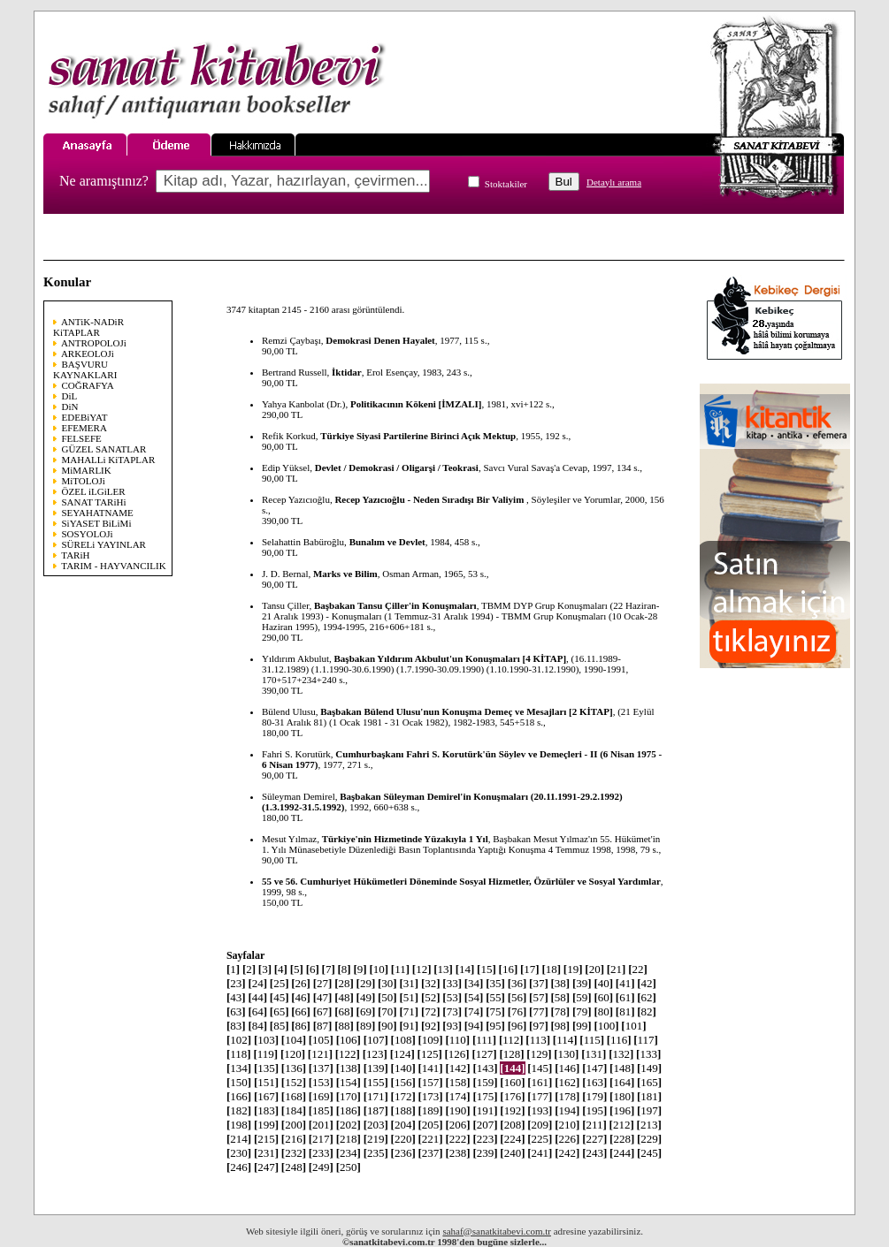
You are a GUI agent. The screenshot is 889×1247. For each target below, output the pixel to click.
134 (238, 1068)
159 (484, 1082)
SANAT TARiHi (94, 502)
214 (238, 1138)
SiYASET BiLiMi (97, 523)
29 (366, 983)
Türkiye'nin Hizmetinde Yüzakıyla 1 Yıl (405, 838)
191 (484, 1110)
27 (323, 983)
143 (484, 1068)
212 (621, 1124)
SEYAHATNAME (98, 512)
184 (293, 1110)
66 (300, 1011)
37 (538, 983)
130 (566, 1054)
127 (483, 1054)
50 (387, 997)
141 (430, 1068)
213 (649, 1124)
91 (408, 1025)
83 (236, 1025)
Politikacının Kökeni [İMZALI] (416, 404)
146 (567, 1068)
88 (344, 1025)
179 (594, 1096)
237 (430, 1153)
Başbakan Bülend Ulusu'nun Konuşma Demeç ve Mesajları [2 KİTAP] (466, 711)
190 (457, 1110)
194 (567, 1110)
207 (484, 1124)
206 (457, 1124)
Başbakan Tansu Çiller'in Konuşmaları (395, 605)
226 (567, 1138)
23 (236, 983)
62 (646, 997)
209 (539, 1124)
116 (619, 1039)
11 (400, 969)
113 (537, 1039)
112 (511, 1039)
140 (403, 1068)
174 (457, 1096)
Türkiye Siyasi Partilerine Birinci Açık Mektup (418, 435)
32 (431, 983)
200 (293, 1124)
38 (561, 983)
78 (561, 1011)
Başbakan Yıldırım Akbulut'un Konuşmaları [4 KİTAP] (450, 658)
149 (649, 1068)
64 (257, 1011)
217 (321, 1138)
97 (538, 1025)
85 (279, 1025)
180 (621, 1096)
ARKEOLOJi (87, 353)
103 (266, 1039)
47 (323, 997)
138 (348, 1068)
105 (321, 1039)
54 (474, 997)
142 (457, 1068)
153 (321, 1082)
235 (376, 1153)
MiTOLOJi (83, 480)
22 (638, 969)
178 (567, 1096)
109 (430, 1039)
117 (645, 1039)
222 (457, 1138)
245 (649, 1153)
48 (344, 997)
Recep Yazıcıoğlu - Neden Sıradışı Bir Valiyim (430, 499)
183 (266, 1110)
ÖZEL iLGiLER (94, 491)
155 (376, 1082)
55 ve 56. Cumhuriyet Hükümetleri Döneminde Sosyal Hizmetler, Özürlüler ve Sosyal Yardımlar (461, 881)
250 (348, 1167)
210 (567, 1124)
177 (539, 1096)
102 (238, 1039)
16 (508, 969)
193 (539, 1110)
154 (348, 1082)
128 (511, 1054)
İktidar (347, 372)
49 (366, 997)
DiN (70, 406)
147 (594, 1068)
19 (573, 969)
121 (320, 1054)
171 (376, 1096)
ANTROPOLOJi (93, 343)
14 (465, 969)
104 (293, 1039)
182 (238, 1110)
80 (603, 1011)
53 (452, 997)
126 (457, 1054)
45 (279, 997)
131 (593, 1054)
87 (323, 1025)
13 (443, 969)
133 (648, 1054)
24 (257, 983)
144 (512, 1068)
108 (403, 1039)
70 (387, 1011)
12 (422, 969)
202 (348, 1124)
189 (430, 1110)
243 (594, 1153)
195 (594, 1110)
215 (266, 1138)
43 (236, 997)
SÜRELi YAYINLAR (104, 544)
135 (266, 1068)
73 (452, 1011)
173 (430, 1096)
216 (293, 1138)
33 (452, 983)
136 (293, 1068)
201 (321, 1124)
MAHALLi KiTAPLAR (109, 459)
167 (266, 1096)
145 (539, 1068)
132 (621, 1054)
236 (403, 1153)
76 (517, 1011)
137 (321, 1068)
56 (517, 997)
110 (457, 1039)
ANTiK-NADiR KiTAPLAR (88, 327)
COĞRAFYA (88, 385)
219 (376, 1138)
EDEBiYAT (85, 417)
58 (561, 997)
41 (625, 983)
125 (430, 1054)
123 (375, 1054)
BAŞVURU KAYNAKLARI (85, 369)
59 (582, 997)
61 (625, 997)
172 (403, 1096)
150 (238, 1082)
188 (403, 1110)
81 (625, 1011)
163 (594, 1082)
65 (279, 1011)
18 (551, 969)
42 (646, 983)
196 (621, 1110)
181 (649, 1096)
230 (238, 1153)
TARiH (75, 555)
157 (430, 1082)
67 (323, 1011)
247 (266, 1167)
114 (565, 1039)
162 (567, 1082)
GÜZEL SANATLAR (104, 449)
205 (430, 1124)
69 (366, 1011)
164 (621, 1082)
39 (582, 983)
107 (376, 1039)
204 (403, 1124)
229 (649, 1138)
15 (486, 969)
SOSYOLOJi (87, 533)
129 (538, 1054)
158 (457, 1082)
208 (512, 1124)
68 (344, 1011)
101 (633, 1025)
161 (539, 1082)
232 (293, 1153)
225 (539, 1138)
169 (321, 1096)
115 (591, 1039)
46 (300, 997)
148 (621, 1068)
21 (616, 969)
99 (582, 1025)
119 (265, 1054)
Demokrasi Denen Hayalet (380, 340)
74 (474, 1011)
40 (603, 983)
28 (344, 983)
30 (387, 983)
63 (236, 1011)
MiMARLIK (86, 470)
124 (402, 1054)
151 (266, 1082)
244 (621, 1153)
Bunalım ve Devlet (387, 541)
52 (431, 997)
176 (512, 1096)
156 (403, 1082)
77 (538, 1011)
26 (300, 983)
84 (257, 1025)
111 (484, 1039)
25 (279, 983)
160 (512, 1082)
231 (266, 1153)
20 (594, 969)
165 (649, 1082)
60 (603, 997)
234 (348, 1153)
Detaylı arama (613, 182)
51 (408, 997)
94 (474, 1025)
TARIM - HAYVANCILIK (113, 565)
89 (366, 1025)
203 (376, 1124)
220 (403, 1138)
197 (649, 1110)
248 (293, 1167)
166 (238, 1096)
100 (606, 1025)
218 (348, 1138)
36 (517, 983)
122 (347, 1054)
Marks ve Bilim (345, 573)
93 (452, 1025)
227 (594, 1138)
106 (348, 1039)
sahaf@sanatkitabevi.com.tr (496, 1231)
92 (431, 1025)
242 (567, 1153)
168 (293, 1096)
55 (495, 997)
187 (376, 1110)
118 (238, 1054)
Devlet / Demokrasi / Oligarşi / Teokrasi (397, 467)
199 (266, 1124)
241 (539, 1153)
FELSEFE (82, 438)
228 (621, 1138)
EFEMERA (84, 427)
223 (484, 1138)
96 (517, 1025)
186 (348, 1110)
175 (484, 1096)
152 (293, 1082)
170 (348, 1096)
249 (321, 1167)
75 (495, 1011)
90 (387, 1025)
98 (561, 1025)
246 (238, 1167)
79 (582, 1011)
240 (512, 1153)
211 (594, 1124)
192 (512, 1110)
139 (376, 1068)
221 (430, 1138)
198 (238, 1124)
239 (484, 1153)
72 (431, 1011)
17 (530, 969)
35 (495, 983)
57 (538, 997)
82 (646, 1011)
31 (408, 983)
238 (457, 1153)
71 (408, 1011)
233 (321, 1153)
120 (292, 1054)
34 (474, 983)
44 (257, 997)
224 (512, 1138)
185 (321, 1110)
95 (495, 1025)
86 (300, 1025)
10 (378, 969)
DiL (70, 396)
